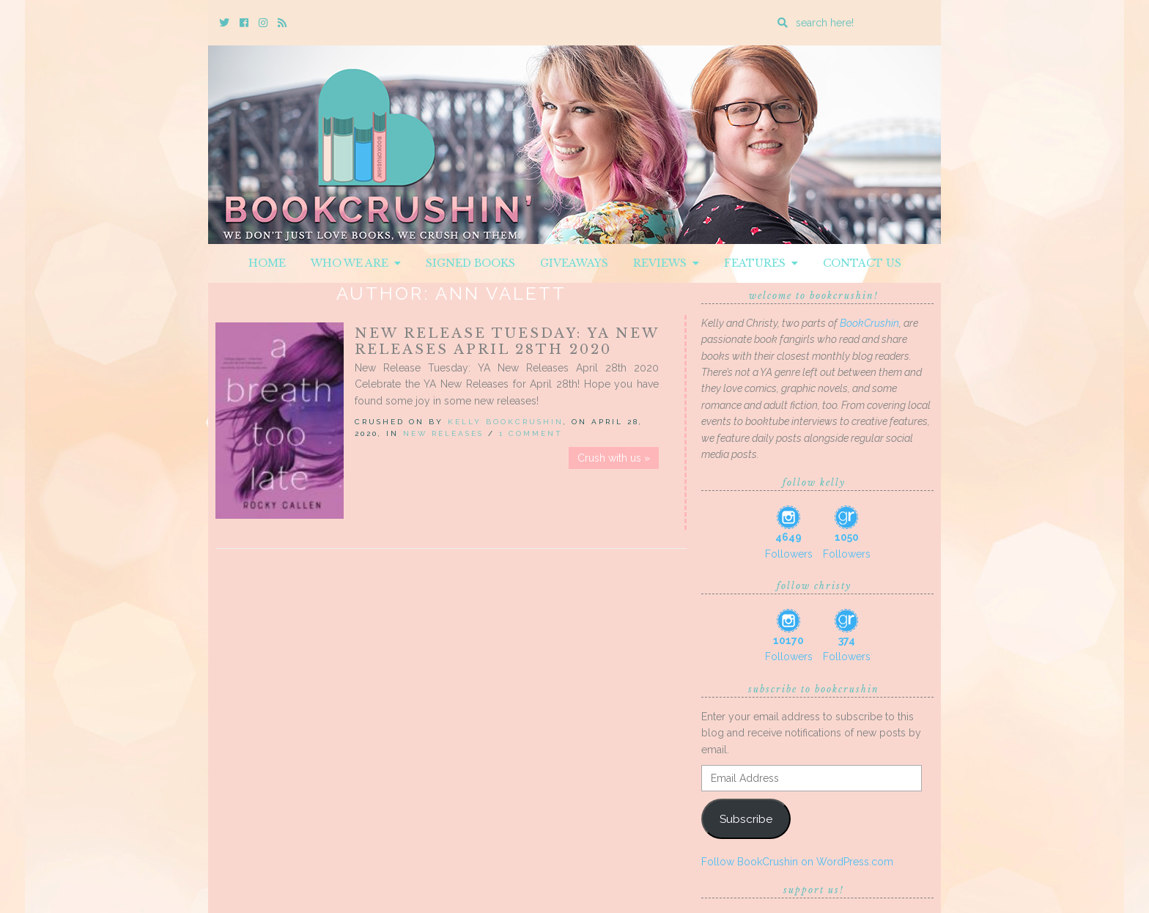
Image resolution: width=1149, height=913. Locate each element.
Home (267, 263)
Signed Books (470, 263)
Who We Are (356, 263)
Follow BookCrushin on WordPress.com (797, 862)
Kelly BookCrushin (506, 422)
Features (761, 263)
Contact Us (862, 263)
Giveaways (574, 263)
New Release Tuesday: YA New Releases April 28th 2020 (507, 341)
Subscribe (746, 819)
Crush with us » (613, 458)
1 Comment (531, 433)
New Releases (443, 433)
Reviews (666, 263)
